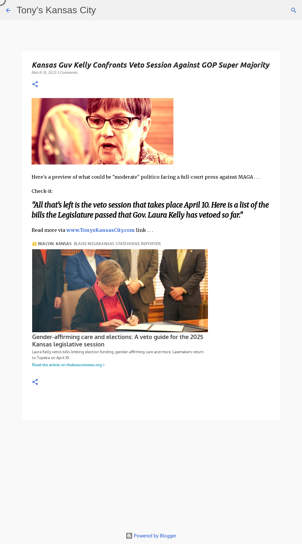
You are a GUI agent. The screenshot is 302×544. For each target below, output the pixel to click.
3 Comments (68, 72)
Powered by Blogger (151, 535)
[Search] (293, 10)
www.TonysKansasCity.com (100, 230)
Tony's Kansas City (56, 10)
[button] (35, 85)
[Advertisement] (151, 477)
